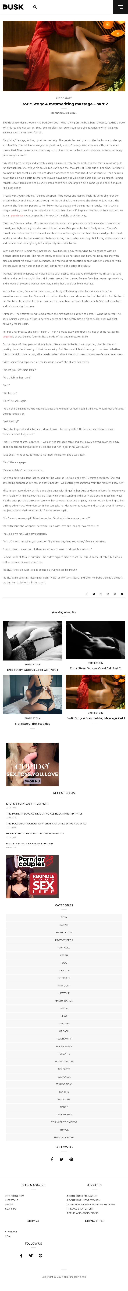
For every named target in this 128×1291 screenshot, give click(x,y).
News (64, 1016)
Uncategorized (64, 1137)
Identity (64, 970)
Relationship (64, 1038)
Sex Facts (64, 1069)
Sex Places (64, 1076)
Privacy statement (80, 1208)
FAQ (7, 1235)
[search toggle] (35, 7)
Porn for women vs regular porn (91, 1204)
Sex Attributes (64, 1061)
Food (64, 963)
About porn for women (83, 1200)
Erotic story (64, 932)
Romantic (64, 1054)
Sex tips (64, 1092)
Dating (64, 925)
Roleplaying (64, 1046)
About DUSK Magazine (82, 1196)
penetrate (17, 216)
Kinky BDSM (64, 985)
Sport (64, 1107)
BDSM (64, 917)
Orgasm (64, 1031)
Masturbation (64, 1001)
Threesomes (64, 1114)
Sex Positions (64, 1084)
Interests (64, 978)
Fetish (64, 955)
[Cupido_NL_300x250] (32, 785)
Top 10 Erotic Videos (64, 1122)
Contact (11, 1231)
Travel (64, 1129)
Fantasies (64, 947)
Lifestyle (64, 993)
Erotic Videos (64, 940)
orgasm (7, 337)
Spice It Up (64, 1099)
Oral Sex (64, 1023)
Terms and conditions (82, 1213)
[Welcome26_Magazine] (32, 898)
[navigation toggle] (120, 7)
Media (64, 1008)
